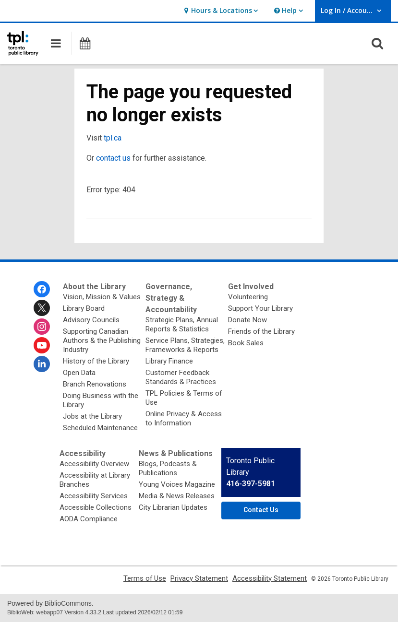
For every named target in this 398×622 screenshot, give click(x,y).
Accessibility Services (94, 496)
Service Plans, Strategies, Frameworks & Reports (185, 345)
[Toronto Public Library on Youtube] (42, 345)
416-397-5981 (250, 483)
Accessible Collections (96, 507)
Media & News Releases (177, 496)
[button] (219, 11)
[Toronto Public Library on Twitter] (42, 308)
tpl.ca (112, 137)
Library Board (84, 308)
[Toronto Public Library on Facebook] (42, 289)
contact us (113, 158)
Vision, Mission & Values (102, 297)
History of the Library (96, 361)
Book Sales (246, 343)
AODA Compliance (89, 519)
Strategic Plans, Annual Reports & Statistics (181, 324)
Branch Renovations (94, 384)
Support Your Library (260, 308)
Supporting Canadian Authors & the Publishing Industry (102, 340)
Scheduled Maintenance (100, 427)
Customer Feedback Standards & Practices (180, 377)
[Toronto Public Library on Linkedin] (42, 364)
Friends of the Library (261, 331)
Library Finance (169, 361)
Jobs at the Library (92, 416)
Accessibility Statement (269, 578)
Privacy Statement (199, 578)
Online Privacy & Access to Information (183, 418)
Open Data (79, 372)
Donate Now (247, 320)
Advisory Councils (91, 320)
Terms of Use (144, 578)
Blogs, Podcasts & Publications (168, 468)
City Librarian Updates (173, 507)
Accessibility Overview (94, 463)
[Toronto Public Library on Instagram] (42, 326)
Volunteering (248, 297)
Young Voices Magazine (177, 484)
